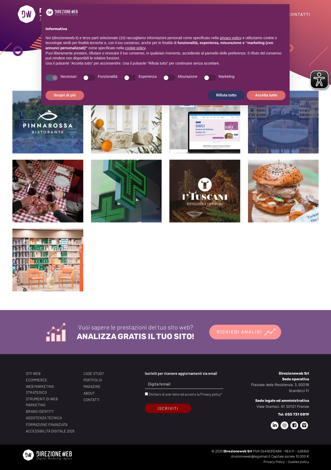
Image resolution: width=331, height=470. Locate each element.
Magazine (92, 386)
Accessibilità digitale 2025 (50, 431)
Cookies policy (298, 462)
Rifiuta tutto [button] (226, 95)
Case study (94, 373)
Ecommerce (36, 380)
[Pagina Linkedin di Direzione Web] (275, 425)
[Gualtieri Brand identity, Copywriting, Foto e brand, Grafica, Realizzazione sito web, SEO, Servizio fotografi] (47, 260)
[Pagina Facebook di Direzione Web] (294, 425)
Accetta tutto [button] (266, 95)
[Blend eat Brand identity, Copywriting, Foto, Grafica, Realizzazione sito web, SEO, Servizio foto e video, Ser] (283, 191)
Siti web (33, 373)
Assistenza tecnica (44, 418)
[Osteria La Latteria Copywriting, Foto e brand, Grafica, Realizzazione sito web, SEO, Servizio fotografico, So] (47, 191)
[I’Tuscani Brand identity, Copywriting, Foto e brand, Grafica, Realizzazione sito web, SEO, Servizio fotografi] (204, 191)
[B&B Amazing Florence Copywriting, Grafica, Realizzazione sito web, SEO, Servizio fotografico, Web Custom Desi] (283, 122)
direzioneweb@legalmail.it (250, 456)
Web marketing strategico (40, 389)
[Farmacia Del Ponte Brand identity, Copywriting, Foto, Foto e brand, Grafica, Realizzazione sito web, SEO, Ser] (126, 191)
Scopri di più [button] (65, 95)
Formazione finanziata (46, 424)
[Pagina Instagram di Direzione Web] (284, 425)
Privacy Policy (274, 462)
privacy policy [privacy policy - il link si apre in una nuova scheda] (231, 38)
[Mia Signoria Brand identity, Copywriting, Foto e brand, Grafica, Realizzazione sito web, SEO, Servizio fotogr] (126, 122)
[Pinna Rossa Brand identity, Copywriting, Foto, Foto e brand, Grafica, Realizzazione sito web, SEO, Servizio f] (47, 122)
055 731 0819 (297, 414)
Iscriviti (167, 408)
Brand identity (40, 411)
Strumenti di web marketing (42, 402)
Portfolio (93, 380)
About (89, 393)
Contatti (299, 14)
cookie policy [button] (135, 48)
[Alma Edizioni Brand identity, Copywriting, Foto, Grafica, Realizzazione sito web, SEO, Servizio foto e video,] (204, 122)
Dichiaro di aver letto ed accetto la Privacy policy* (185, 394)
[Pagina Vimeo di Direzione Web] (304, 425)
